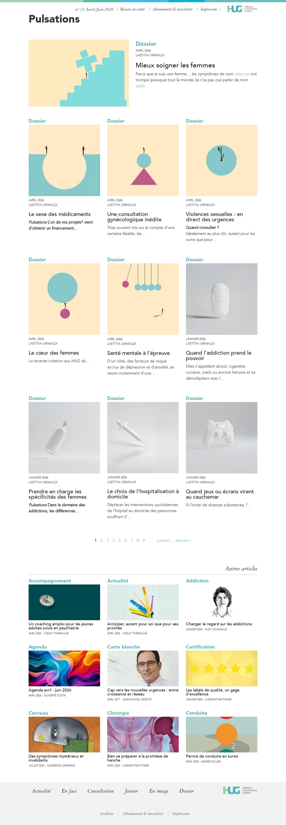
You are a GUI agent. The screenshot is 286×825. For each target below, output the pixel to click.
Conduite (196, 713)
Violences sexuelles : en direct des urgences (214, 217)
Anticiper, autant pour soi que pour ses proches (142, 626)
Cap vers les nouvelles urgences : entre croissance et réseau (143, 692)
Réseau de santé (132, 9)
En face (69, 791)
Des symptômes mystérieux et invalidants (56, 758)
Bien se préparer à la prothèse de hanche (137, 758)
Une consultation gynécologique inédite (134, 217)
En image (158, 791)
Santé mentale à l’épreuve (138, 353)
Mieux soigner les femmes (175, 65)
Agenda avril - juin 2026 (50, 690)
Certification (200, 647)
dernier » (183, 540)
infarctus (242, 73)
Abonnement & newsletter (173, 9)
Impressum (209, 9)
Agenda (38, 647)
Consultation (101, 791)
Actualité (117, 581)
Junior (131, 791)
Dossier (146, 43)
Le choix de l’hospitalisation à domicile (143, 494)
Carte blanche (123, 647)
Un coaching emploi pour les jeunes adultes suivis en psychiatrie (61, 626)
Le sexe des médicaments (60, 214)
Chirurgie (118, 713)
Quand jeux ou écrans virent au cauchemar (220, 494)
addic (140, 86)
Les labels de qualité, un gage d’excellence (213, 692)
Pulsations (54, 18)
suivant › (164, 540)
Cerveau (38, 713)
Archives (107, 813)
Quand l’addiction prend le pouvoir (218, 355)
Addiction (197, 581)
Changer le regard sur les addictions (219, 624)
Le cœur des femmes (54, 353)
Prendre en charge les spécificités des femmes (58, 494)
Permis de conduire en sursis (212, 756)
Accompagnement (50, 581)
